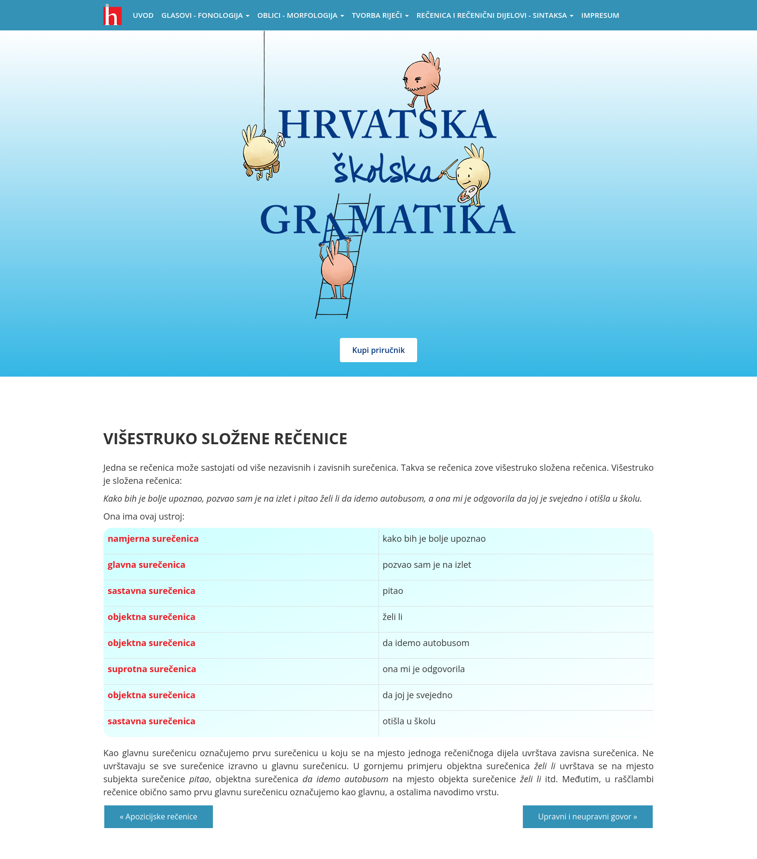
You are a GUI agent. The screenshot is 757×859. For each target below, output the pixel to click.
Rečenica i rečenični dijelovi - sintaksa (495, 15)
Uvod (143, 15)
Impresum (600, 15)
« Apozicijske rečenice (158, 816)
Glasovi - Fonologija (205, 15)
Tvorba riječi (380, 15)
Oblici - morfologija (300, 15)
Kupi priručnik (378, 350)
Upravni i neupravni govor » (587, 816)
